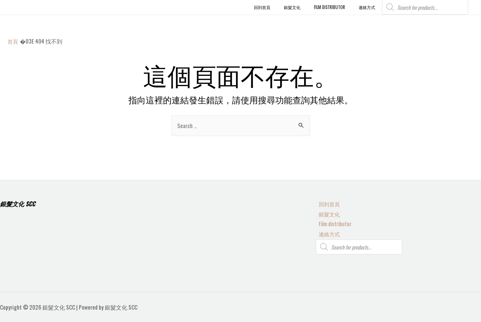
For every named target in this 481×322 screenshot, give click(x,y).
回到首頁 (327, 202)
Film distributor (333, 223)
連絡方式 (327, 234)
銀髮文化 (327, 213)
